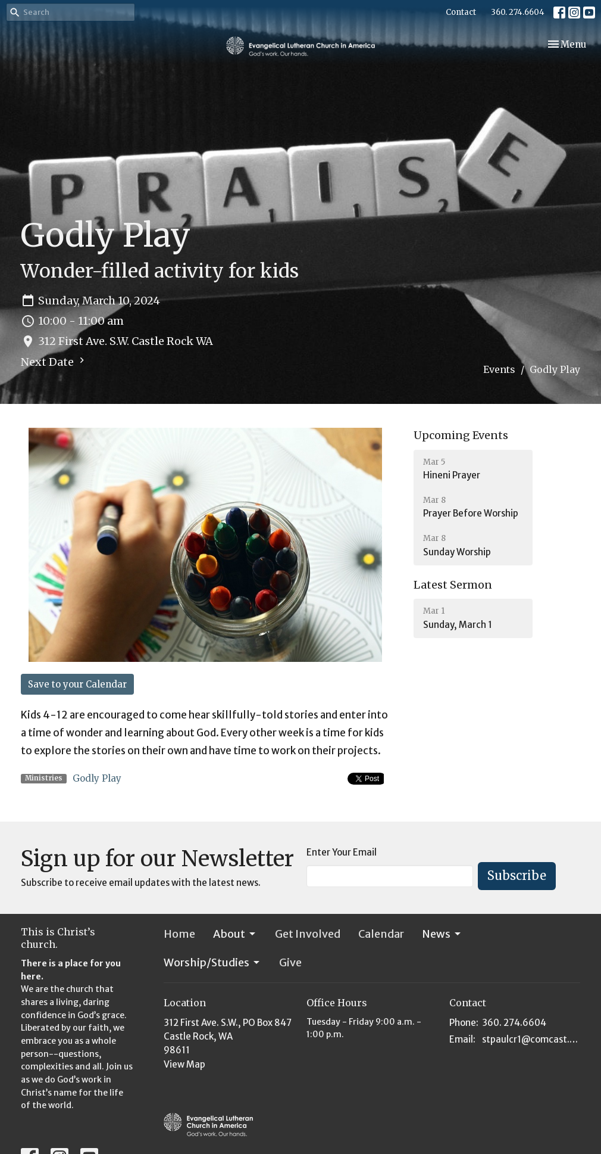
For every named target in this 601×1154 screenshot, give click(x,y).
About (235, 934)
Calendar (381, 934)
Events (499, 369)
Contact (461, 12)
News (442, 934)
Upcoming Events (461, 435)
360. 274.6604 (517, 12)
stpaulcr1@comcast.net (531, 1039)
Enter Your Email (341, 852)
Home (179, 934)
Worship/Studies (212, 962)
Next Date (54, 361)
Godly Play (97, 778)
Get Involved (307, 934)
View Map (184, 1064)
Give (290, 962)
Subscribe (516, 875)
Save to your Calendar (77, 684)
